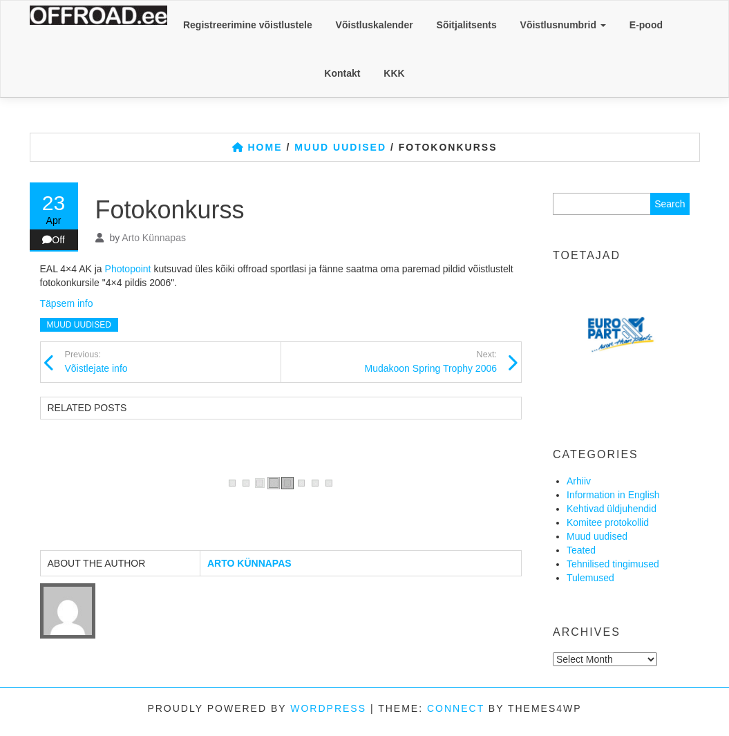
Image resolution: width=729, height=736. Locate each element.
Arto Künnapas (154, 237)
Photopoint (128, 268)
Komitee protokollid (608, 522)
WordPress (328, 708)
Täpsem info (66, 303)
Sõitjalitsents (467, 24)
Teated (581, 550)
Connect (455, 708)
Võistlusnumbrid (563, 24)
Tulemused (590, 577)
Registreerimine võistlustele (247, 24)
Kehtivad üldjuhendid (611, 508)
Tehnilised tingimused (613, 563)
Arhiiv (579, 481)
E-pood (646, 24)
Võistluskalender (374, 24)
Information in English (613, 494)
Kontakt (342, 73)
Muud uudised (79, 325)
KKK (394, 73)
